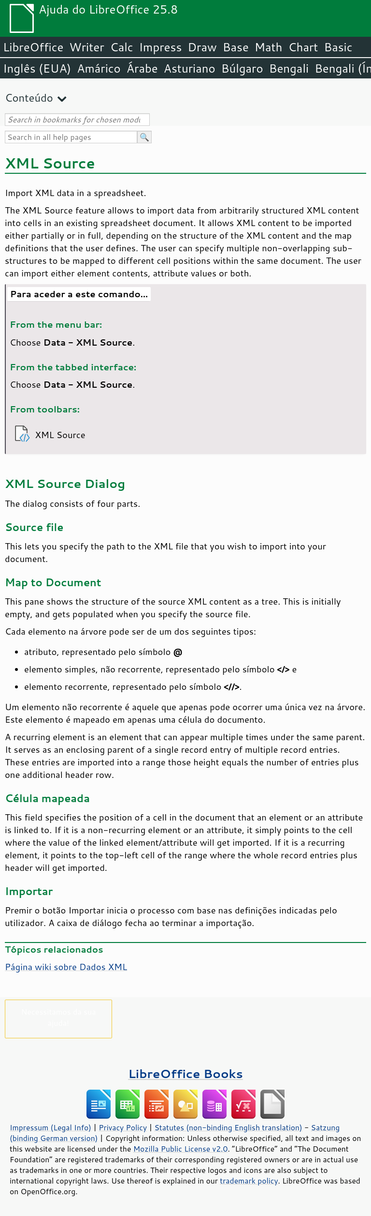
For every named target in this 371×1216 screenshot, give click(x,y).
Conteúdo (29, 97)
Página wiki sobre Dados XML (66, 966)
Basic (338, 47)
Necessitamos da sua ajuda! (58, 1017)
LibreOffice (33, 47)
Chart (303, 47)
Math (269, 47)
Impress (160, 47)
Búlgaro (242, 68)
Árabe (142, 68)
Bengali (289, 68)
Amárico (99, 68)
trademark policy (249, 1180)
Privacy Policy (123, 1127)
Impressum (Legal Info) (50, 1127)
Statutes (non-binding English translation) (228, 1127)
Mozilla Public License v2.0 (180, 1148)
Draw (201, 47)
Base (236, 47)
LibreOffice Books (185, 1073)
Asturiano (189, 68)
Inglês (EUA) (37, 68)
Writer (86, 47)
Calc (121, 47)
